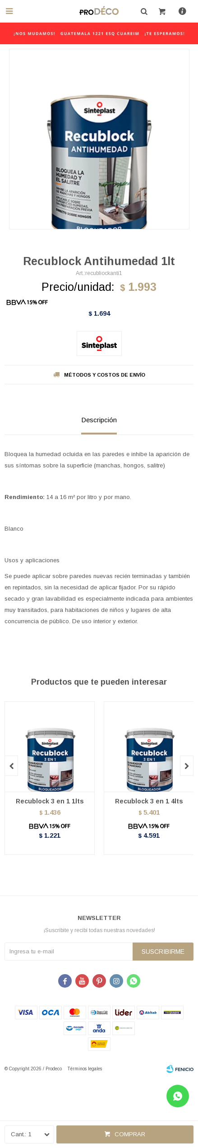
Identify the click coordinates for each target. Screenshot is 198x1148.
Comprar (130, 1134)
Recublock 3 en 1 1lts (50, 801)
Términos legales (84, 1068)
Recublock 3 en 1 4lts (149, 801)
